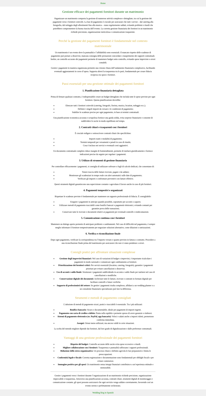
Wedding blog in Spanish (103, 393)
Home (102, 3)
